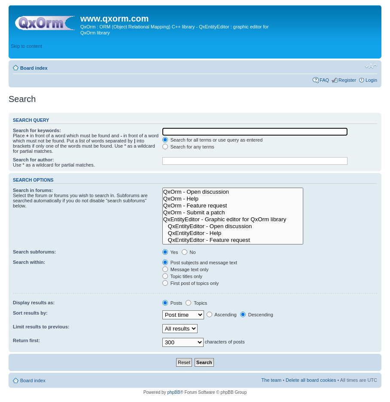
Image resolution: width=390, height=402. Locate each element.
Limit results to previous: (41, 326)
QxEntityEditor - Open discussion (232, 226)
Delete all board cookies (311, 380)
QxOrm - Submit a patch (232, 212)
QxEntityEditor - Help (232, 233)
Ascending (222, 314)
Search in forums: (33, 190)
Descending (256, 314)
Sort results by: (30, 312)
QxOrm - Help (232, 198)
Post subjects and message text (199, 262)
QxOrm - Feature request (232, 205)
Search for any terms (188, 146)
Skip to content (26, 46)
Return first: (26, 340)
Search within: (29, 262)
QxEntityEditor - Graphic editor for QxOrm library (232, 219)
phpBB (173, 392)
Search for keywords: (37, 130)
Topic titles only (182, 276)
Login (371, 80)
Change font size (371, 66)
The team (271, 380)
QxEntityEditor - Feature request (232, 240)
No (189, 252)
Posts (172, 303)
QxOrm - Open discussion (232, 192)
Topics (196, 303)
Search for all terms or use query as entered (212, 139)
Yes (170, 252)
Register (347, 80)
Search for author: (33, 159)
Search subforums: (34, 251)
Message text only (185, 269)
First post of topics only (190, 283)
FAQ (324, 80)
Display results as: (34, 302)
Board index (34, 68)
